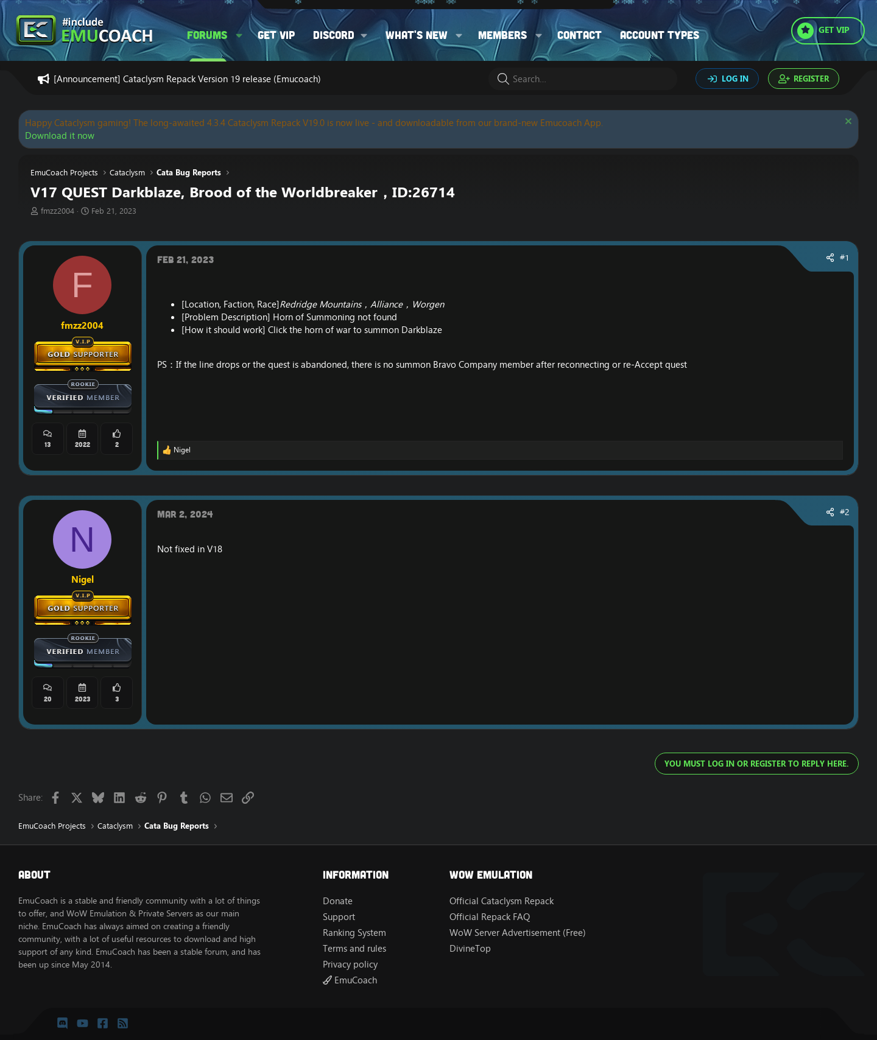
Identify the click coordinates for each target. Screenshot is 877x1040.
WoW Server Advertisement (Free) (517, 932)
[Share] (830, 258)
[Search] (582, 79)
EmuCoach (350, 980)
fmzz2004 (57, 210)
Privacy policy (350, 964)
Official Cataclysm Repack (501, 900)
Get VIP (276, 34)
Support (339, 916)
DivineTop (470, 948)
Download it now (59, 135)
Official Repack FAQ (489, 916)
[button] (239, 35)
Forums (207, 34)
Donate (338, 900)
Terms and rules (354, 948)
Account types (659, 34)
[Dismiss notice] (847, 122)
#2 (845, 512)
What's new (417, 34)
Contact (579, 34)
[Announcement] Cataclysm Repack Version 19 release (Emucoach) (187, 78)
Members (502, 34)
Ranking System (354, 932)
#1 (845, 257)
